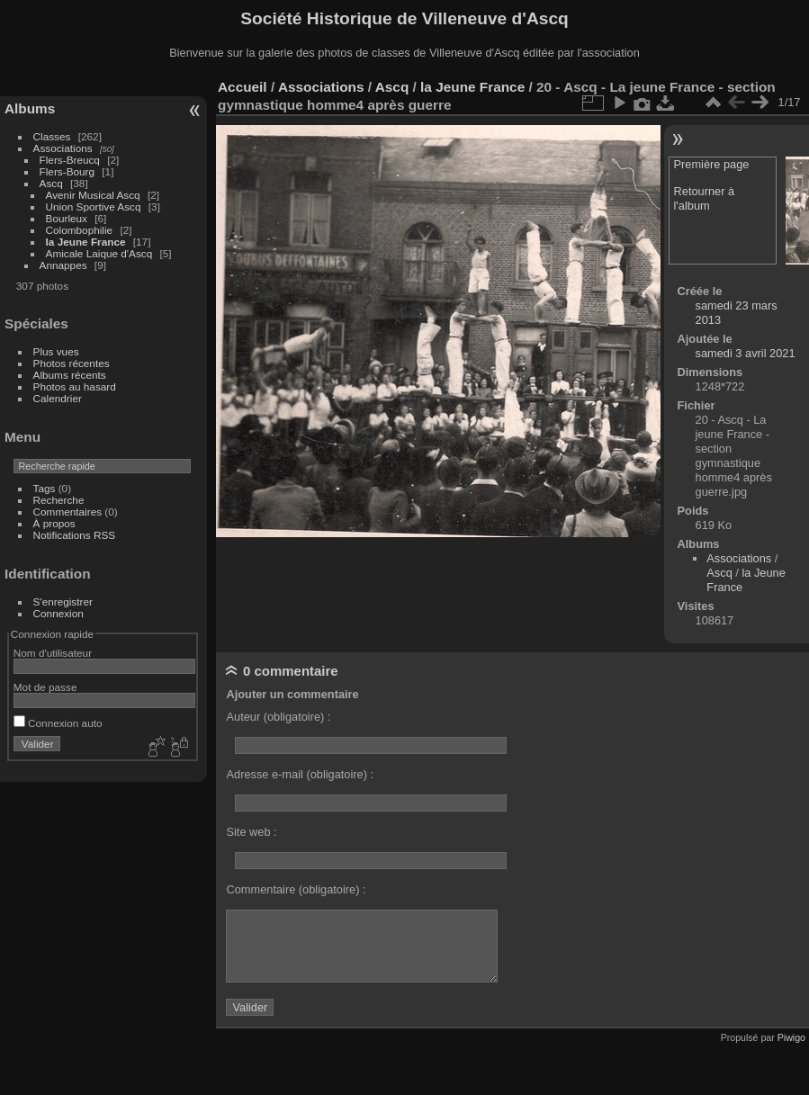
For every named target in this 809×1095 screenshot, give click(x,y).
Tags (44, 488)
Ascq (51, 183)
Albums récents (69, 375)
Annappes (63, 265)
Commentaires (68, 511)
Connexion (58, 613)
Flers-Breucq (70, 160)
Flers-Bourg (67, 171)
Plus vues (56, 351)
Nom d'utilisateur (52, 653)
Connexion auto (58, 723)
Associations (63, 148)
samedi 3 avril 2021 (746, 353)
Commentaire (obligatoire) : (295, 889)
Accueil (242, 86)
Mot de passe (45, 687)
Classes (52, 136)
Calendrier (57, 398)
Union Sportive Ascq (93, 206)
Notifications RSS (74, 535)
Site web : (251, 832)
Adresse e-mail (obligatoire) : (299, 774)
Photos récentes (71, 363)
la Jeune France (86, 241)
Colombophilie (79, 230)
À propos (54, 523)
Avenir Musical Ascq (93, 195)
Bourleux (66, 218)
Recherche (59, 500)
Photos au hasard (74, 386)
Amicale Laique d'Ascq (99, 253)
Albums (29, 108)
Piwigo (791, 1037)
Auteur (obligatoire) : (278, 716)
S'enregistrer (63, 601)
